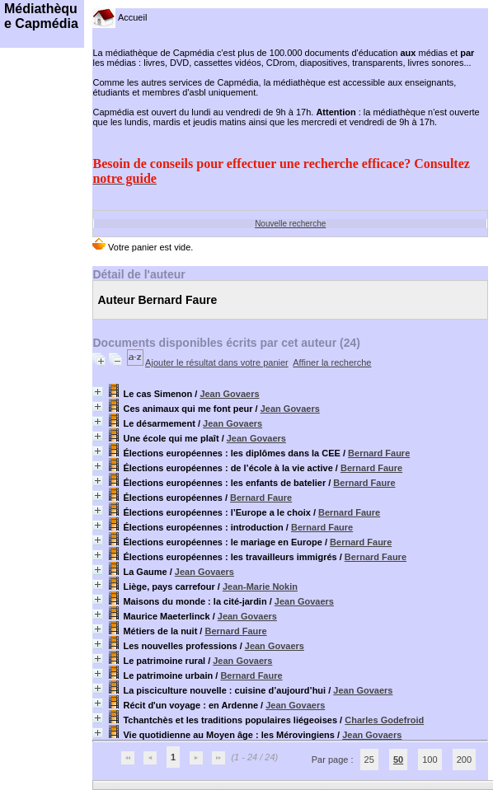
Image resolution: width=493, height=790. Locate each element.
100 (429, 759)
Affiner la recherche (332, 362)
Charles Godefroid (384, 720)
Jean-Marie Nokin (260, 586)
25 (369, 759)
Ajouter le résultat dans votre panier (217, 362)
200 (464, 759)
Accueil (119, 17)
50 (398, 759)
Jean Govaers (229, 394)
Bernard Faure (379, 453)
